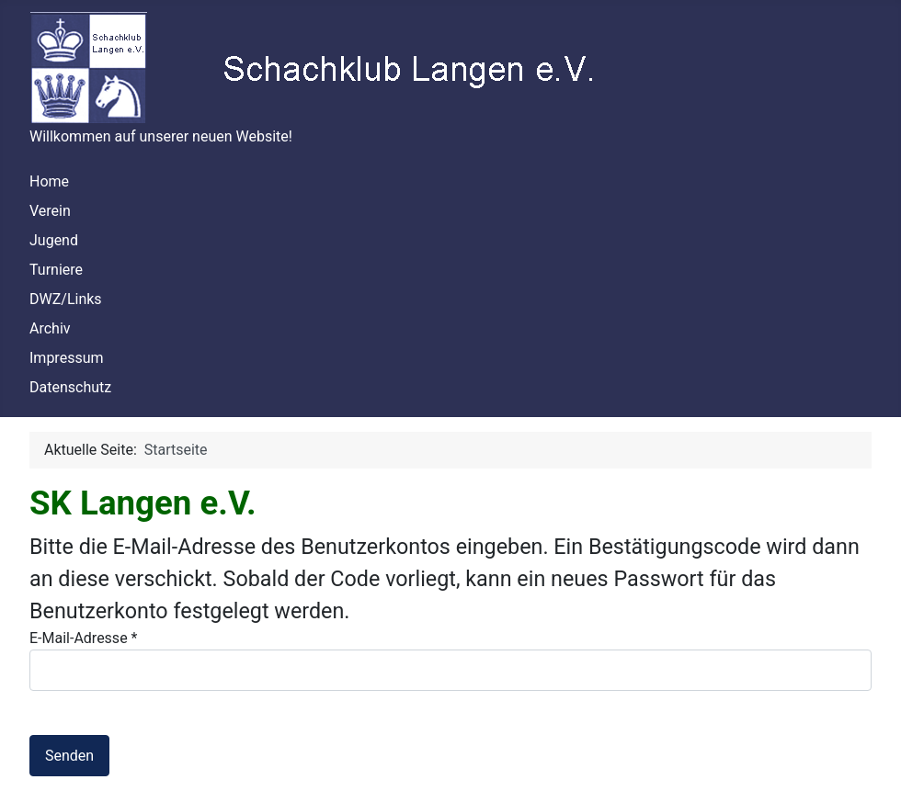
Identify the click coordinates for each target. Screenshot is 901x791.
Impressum (66, 358)
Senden (69, 755)
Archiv (50, 328)
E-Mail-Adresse (83, 638)
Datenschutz (70, 387)
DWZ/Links (65, 299)
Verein (50, 211)
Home (49, 181)
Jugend (53, 240)
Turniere (56, 269)
